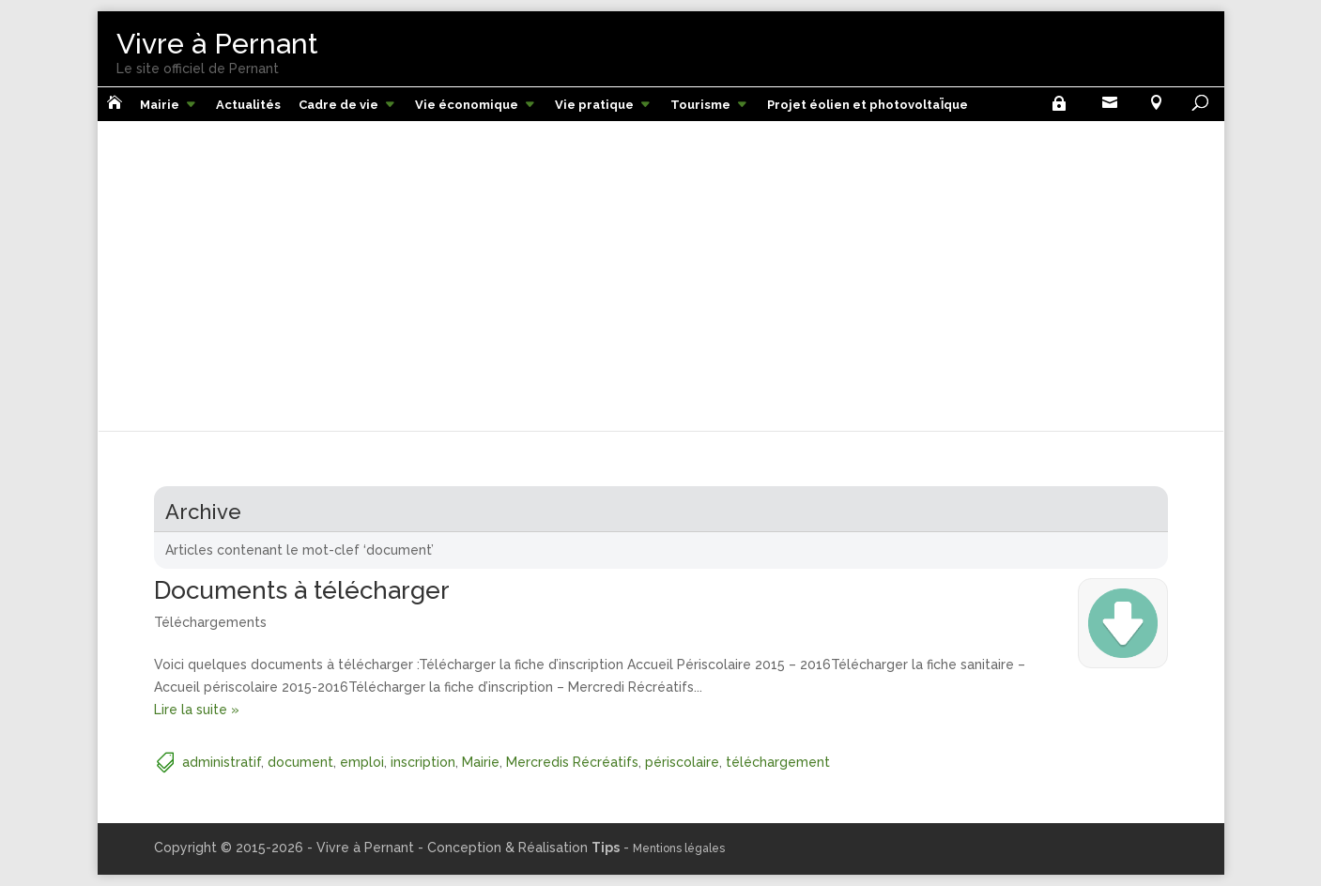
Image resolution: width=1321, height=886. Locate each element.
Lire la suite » (196, 709)
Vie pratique (594, 105)
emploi (362, 762)
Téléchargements (210, 622)
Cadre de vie (338, 105)
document (300, 762)
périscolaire (682, 762)
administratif (221, 762)
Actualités (248, 105)
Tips (605, 847)
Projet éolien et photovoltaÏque (867, 105)
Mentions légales (679, 848)
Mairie (159, 105)
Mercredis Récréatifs (572, 762)
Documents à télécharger (302, 590)
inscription (423, 762)
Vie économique (466, 105)
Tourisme (700, 105)
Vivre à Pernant (217, 43)
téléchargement (778, 762)
